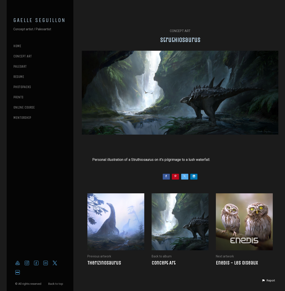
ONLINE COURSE (24, 107)
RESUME (18, 77)
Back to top (56, 283)
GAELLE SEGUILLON (39, 20)
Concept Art (180, 31)
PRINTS (18, 97)
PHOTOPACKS (22, 87)
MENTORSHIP (22, 117)
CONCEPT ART (22, 56)
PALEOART (20, 66)
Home (17, 46)
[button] (268, 280)
